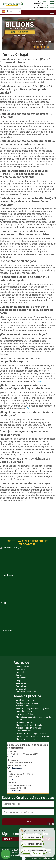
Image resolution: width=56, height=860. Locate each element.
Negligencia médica (24, 714)
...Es (27, 408)
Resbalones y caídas (24, 731)
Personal (20, 672)
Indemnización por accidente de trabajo (33, 736)
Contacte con (22, 686)
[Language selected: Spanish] (10, 11)
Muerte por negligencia (26, 739)
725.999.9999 (15, 791)
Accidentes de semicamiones (28, 728)
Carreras (19, 675)
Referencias (21, 683)
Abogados (20, 669)
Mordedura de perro (24, 711)
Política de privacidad (12, 855)
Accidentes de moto (24, 722)
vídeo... (40, 381)
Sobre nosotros (22, 667)
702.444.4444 (15, 757)
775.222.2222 (15, 779)
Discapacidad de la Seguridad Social (31, 733)
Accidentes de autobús (26, 706)
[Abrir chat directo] (49, 824)
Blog (18, 681)
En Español (21, 689)
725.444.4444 (15, 768)
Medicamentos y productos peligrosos (32, 708)
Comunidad (21, 678)
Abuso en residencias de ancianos (30, 725)
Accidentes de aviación (26, 700)
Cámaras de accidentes (26, 692)
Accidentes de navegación (27, 703)
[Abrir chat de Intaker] (23, 858)
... (45, 82)
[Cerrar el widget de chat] (53, 824)
